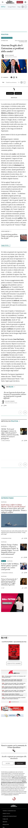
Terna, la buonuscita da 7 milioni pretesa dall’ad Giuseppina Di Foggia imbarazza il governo (9, 582)
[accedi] (25, 2)
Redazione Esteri (6, 538)
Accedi (8, 763)
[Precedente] (20, 412)
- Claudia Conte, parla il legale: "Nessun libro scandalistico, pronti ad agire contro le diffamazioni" (12, 680)
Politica (4, 34)
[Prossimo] (25, 412)
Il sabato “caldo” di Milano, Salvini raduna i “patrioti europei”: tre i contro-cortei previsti (10, 566)
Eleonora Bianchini (7, 557)
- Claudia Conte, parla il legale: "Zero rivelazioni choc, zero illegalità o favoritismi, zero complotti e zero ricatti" (14, 684)
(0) (25, 440)
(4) (5, 405)
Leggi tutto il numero (14, 663)
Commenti (4, 77)
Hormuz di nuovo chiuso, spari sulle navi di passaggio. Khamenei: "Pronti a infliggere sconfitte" (14, 508)
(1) (25, 588)
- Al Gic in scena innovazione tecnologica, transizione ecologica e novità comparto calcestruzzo (13, 698)
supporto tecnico (8, 794)
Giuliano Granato (10, 401)
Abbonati (19, 2)
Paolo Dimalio (5, 440)
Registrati (20, 763)
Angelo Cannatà (9, 55)
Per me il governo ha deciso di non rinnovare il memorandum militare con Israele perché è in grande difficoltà (15, 395)
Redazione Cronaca (7, 572)
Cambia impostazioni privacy (10, 816)
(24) (25, 557)
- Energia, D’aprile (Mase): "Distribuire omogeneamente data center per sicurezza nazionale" (12, 695)
